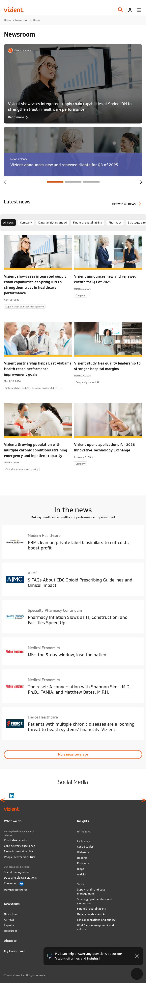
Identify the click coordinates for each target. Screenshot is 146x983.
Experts (9, 925)
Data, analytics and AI (52, 222)
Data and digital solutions (20, 877)
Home (8, 20)
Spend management (17, 872)
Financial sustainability (87, 222)
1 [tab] (55, 182)
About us (10, 941)
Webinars (83, 852)
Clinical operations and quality (96, 920)
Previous (5, 182)
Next (140, 182)
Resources (10, 930)
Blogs (80, 869)
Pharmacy (115, 222)
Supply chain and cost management (91, 891)
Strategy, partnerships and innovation (94, 901)
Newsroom (22, 20)
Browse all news (124, 204)
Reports (82, 858)
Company (26, 222)
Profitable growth (15, 840)
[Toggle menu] (139, 10)
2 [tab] (73, 182)
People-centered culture (20, 857)
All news (8, 222)
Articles (82, 874)
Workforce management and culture (95, 927)
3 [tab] (91, 182)
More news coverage (73, 754)
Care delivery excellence (19, 846)
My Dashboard (14, 951)
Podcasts (83, 863)
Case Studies (85, 846)
